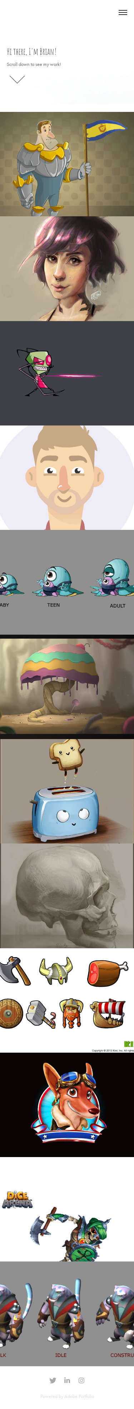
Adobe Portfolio (79, 1396)
